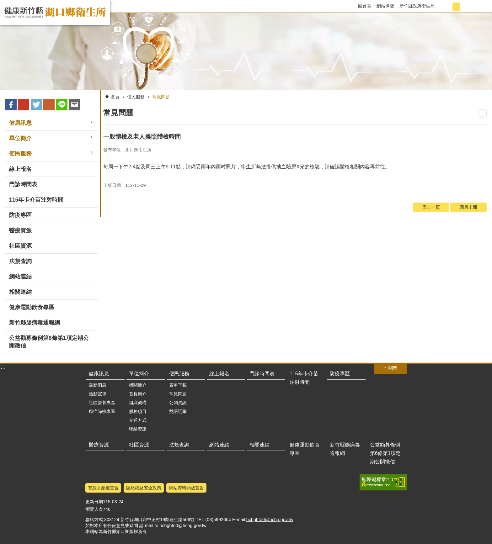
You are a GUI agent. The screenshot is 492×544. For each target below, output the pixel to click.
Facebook (11, 104)
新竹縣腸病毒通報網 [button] (34, 323)
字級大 (467, 7)
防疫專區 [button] (20, 215)
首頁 (115, 96)
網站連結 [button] (20, 276)
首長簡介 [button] (138, 393)
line (61, 104)
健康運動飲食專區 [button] (31, 307)
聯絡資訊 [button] (138, 428)
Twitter (36, 104)
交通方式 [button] (138, 420)
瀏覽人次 (94, 509)
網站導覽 (385, 5)
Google (23, 104)
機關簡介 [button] (138, 385)
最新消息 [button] (97, 385)
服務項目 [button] (138, 411)
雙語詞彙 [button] (178, 411)
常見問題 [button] (178, 393)
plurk (49, 104)
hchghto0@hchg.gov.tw (269, 519)
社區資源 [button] (20, 246)
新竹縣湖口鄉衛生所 (55, 12)
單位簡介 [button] (20, 138)
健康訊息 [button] (20, 123)
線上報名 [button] (20, 169)
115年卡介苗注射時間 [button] (36, 200)
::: (112, 3)
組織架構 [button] (138, 402)
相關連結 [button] (20, 292)
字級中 (456, 7)
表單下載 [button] (178, 385)
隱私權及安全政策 (143, 487)
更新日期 (94, 501)
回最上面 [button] (399, 540)
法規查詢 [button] (20, 261)
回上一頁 (431, 207)
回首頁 (364, 5)
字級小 (446, 7)
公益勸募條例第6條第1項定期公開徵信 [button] (49, 342)
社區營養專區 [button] (102, 402)
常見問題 (161, 96)
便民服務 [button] (20, 154)
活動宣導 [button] (97, 393)
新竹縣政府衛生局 (417, 5)
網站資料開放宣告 (186, 487)
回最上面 (468, 207)
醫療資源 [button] (20, 230)
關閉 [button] (392, 368)
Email (74, 104)
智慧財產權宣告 (103, 487)
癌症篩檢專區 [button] (102, 411)
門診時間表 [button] (23, 184)
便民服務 (136, 96)
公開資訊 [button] (178, 402)
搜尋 (481, 7)
